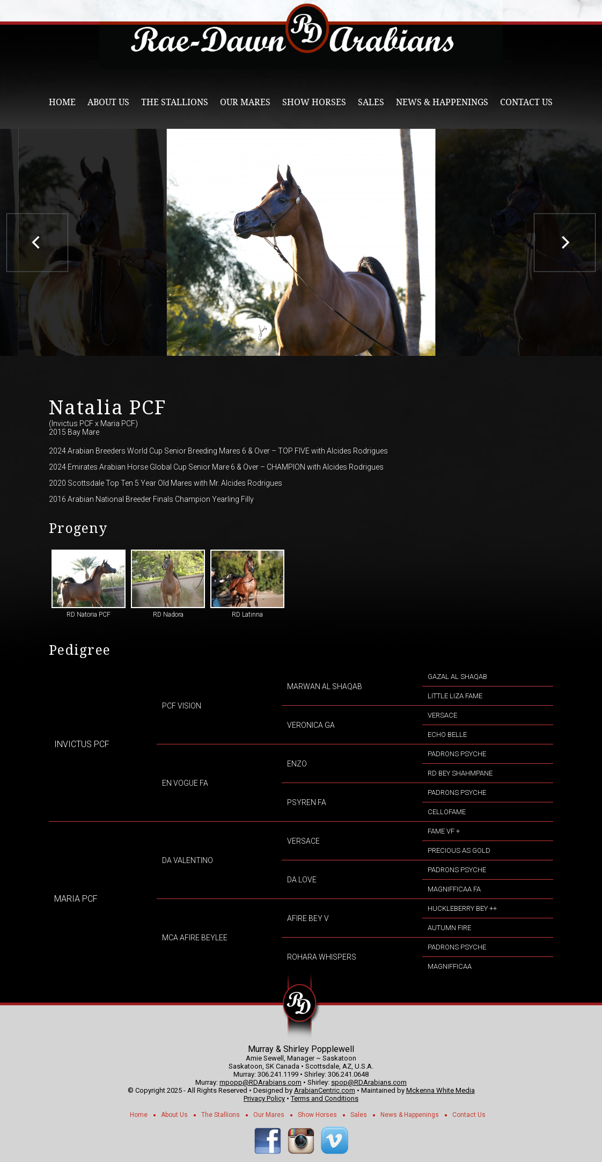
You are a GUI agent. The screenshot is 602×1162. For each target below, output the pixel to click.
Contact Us (526, 102)
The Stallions (174, 102)
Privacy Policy (264, 1098)
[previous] (37, 242)
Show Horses (314, 102)
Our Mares (245, 102)
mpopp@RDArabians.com (260, 1082)
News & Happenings (442, 102)
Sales (371, 102)
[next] (565, 242)
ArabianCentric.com (324, 1090)
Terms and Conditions (324, 1098)
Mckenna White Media (440, 1090)
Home (62, 102)
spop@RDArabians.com (369, 1082)
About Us (108, 102)
